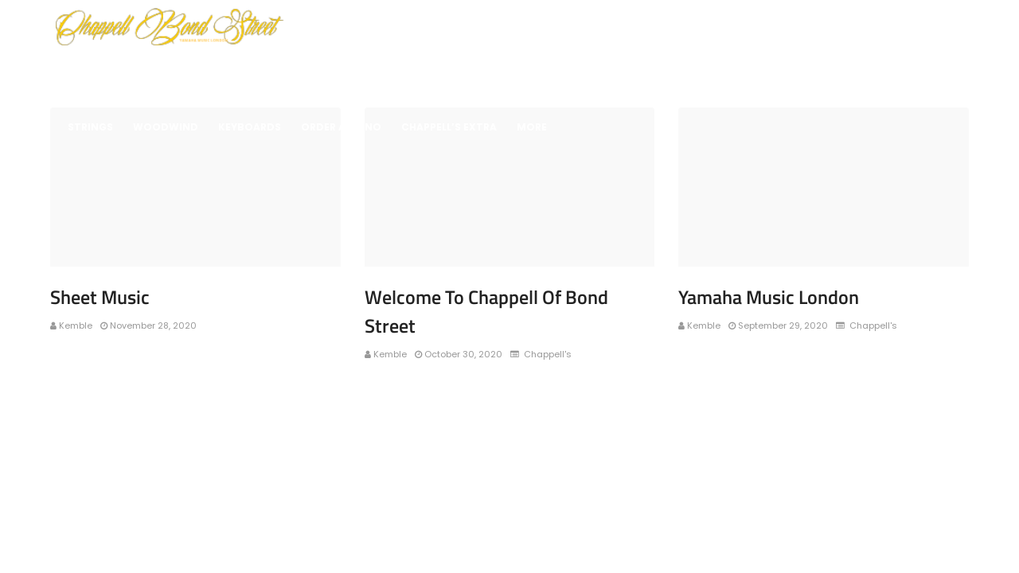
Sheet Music (887, 73)
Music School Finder (712, 73)
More (532, 127)
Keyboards (601, 73)
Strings (90, 127)
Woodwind (165, 127)
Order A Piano (341, 127)
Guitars (527, 73)
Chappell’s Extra (449, 127)
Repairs (813, 73)
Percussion (452, 73)
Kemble (75, 325)
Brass (221, 73)
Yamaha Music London (768, 297)
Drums (380, 73)
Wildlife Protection (126, 73)
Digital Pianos (300, 73)
